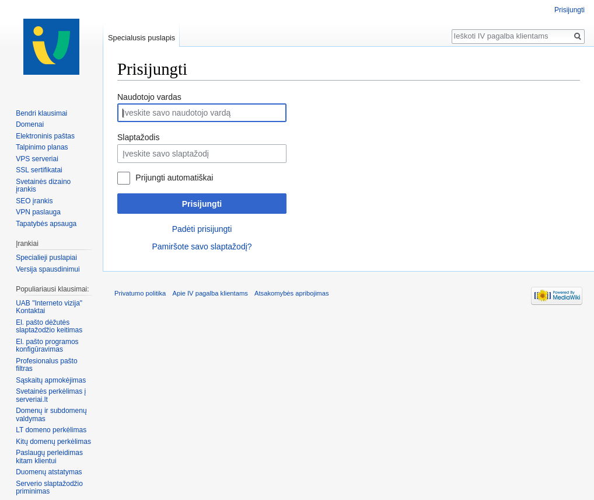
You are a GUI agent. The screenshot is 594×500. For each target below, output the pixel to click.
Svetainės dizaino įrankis (43, 186)
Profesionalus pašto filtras (46, 365)
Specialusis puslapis (141, 37)
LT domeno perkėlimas (51, 430)
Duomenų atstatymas (49, 472)
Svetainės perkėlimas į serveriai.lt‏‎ (51, 395)
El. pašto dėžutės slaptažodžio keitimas (49, 326)
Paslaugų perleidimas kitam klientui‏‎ (49, 457)
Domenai (30, 124)
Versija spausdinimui (47, 269)
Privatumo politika (140, 293)
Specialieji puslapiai (46, 258)
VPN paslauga (38, 212)
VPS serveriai (37, 159)
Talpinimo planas (42, 147)
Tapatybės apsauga (46, 224)
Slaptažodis (138, 137)
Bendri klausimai (41, 113)
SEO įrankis (34, 201)
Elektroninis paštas (45, 136)
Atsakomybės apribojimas (291, 293)
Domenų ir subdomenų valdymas (51, 415)
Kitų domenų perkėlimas (53, 442)
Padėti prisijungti (202, 229)
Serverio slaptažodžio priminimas (49, 488)
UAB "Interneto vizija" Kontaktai (49, 307)
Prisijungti (202, 204)
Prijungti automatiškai (174, 177)
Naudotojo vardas (149, 97)
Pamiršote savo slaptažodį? (201, 246)
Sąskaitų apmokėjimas (51, 380)
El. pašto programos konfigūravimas (47, 346)
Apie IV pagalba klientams (209, 293)
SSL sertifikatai (39, 170)
